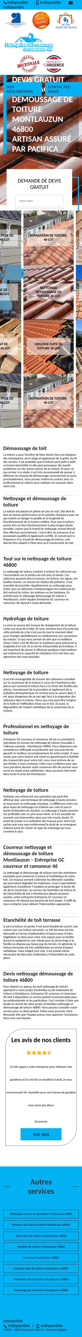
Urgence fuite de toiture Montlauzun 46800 (41, 1268)
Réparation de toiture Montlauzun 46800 (41, 1236)
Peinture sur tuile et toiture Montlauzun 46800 (41, 1225)
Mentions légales (56, 1330)
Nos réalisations (20, 89)
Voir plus (41, 1134)
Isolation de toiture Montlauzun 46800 (41, 1247)
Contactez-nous (60, 89)
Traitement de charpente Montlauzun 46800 (41, 1279)
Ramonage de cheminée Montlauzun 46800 (41, 1290)
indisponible (16, 1325)
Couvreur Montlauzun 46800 (41, 1257)
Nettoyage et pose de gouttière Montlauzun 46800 (41, 1214)
